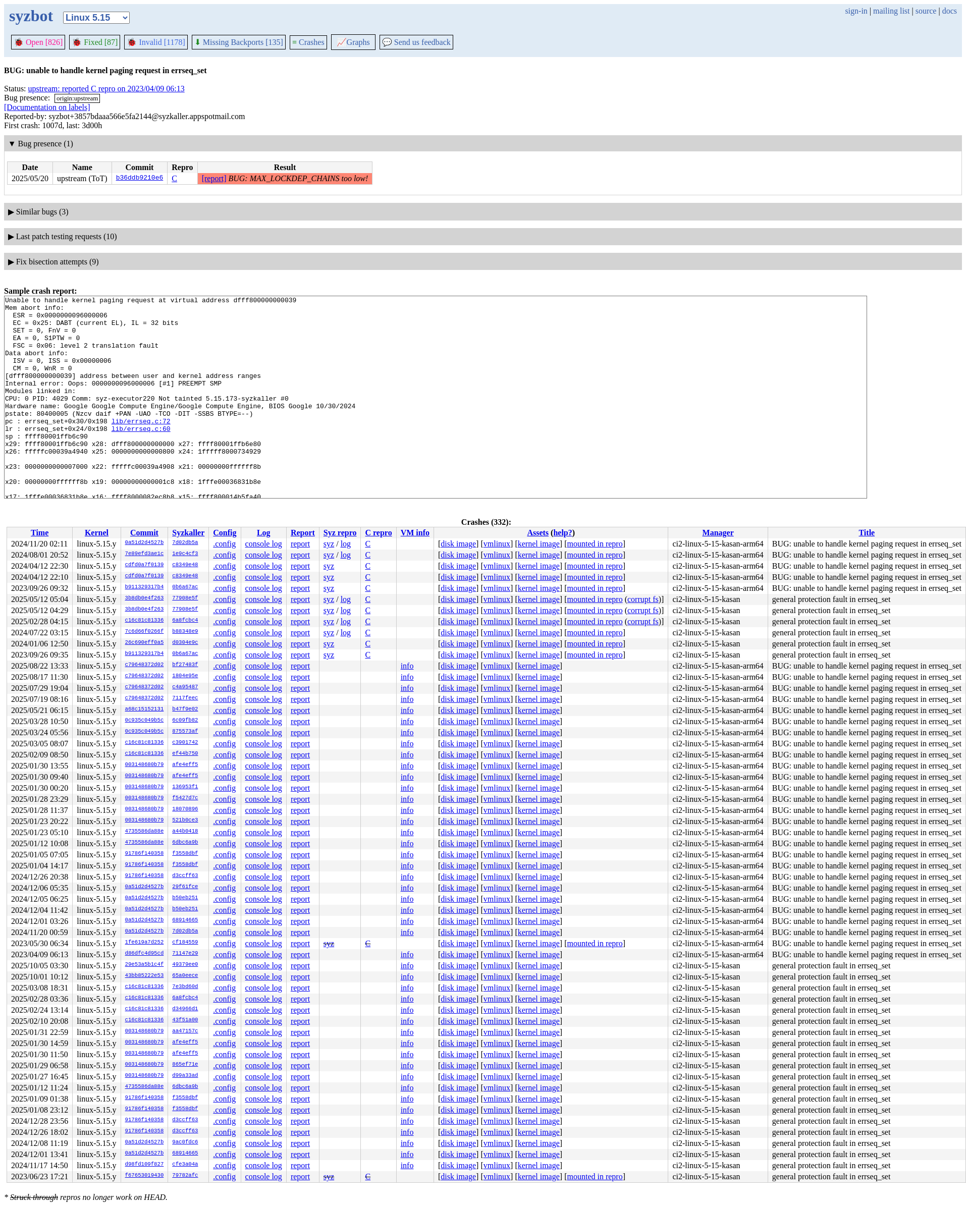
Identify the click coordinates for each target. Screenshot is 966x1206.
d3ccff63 (185, 876)
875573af (185, 731)
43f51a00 (185, 1020)
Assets (538, 532)
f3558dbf (185, 853)
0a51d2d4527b (144, 542)
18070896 (185, 809)
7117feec (185, 698)
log (346, 543)
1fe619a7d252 (144, 942)
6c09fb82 (185, 720)
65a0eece (185, 975)
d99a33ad (185, 1075)
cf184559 (185, 942)
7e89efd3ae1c (144, 554)
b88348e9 (185, 631)
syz (329, 543)
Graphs (353, 42)
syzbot (31, 16)
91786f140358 (144, 853)
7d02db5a (185, 542)
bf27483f (185, 665)
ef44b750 (185, 753)
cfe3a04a (185, 1164)
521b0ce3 (185, 820)
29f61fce (185, 887)
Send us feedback (416, 42)
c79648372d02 (144, 665)
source (926, 11)
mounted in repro (594, 543)
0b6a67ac (185, 587)
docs (949, 11)
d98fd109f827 (144, 1164)
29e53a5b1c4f (144, 964)
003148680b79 (144, 765)
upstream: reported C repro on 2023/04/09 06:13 (106, 88)
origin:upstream (77, 98)
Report (303, 532)
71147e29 (185, 953)
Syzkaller (188, 532)
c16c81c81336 (144, 620)
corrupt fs (643, 599)
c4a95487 (185, 687)
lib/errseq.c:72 (141, 446)
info (407, 666)
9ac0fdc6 (185, 1142)
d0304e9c (185, 642)
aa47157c (185, 1031)
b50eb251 (185, 898)
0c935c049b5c (144, 720)
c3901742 (185, 742)
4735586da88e (144, 831)
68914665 (185, 920)
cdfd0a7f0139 (144, 565)
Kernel (97, 532)
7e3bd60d (185, 987)
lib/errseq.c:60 (141, 455)
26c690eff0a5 (144, 642)
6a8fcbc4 (185, 620)
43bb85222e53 (144, 975)
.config (224, 543)
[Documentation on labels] (47, 107)
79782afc (185, 1175)
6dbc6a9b (185, 842)
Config (224, 532)
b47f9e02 (185, 709)
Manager (718, 532)
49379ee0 (185, 964)
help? (562, 532)
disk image (458, 543)
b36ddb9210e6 (140, 178)
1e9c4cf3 (185, 554)
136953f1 (185, 787)
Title (866, 532)
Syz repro (340, 532)
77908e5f (185, 598)
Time (39, 532)
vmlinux (497, 543)
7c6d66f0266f (144, 631)
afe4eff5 (185, 765)
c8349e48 (185, 565)
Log (264, 532)
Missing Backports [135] (238, 42)
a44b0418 (185, 831)
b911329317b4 (144, 587)
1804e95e (185, 676)
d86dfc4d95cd (144, 953)
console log (263, 543)
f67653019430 (144, 1175)
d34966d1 (185, 1009)
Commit (144, 532)
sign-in (856, 11)
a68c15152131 (144, 709)
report (300, 543)
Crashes (308, 42)
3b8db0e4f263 (144, 598)
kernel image (539, 543)
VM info (415, 532)
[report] (214, 178)
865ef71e (185, 1064)
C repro (378, 532)
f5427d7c (185, 798)
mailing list (891, 11)
